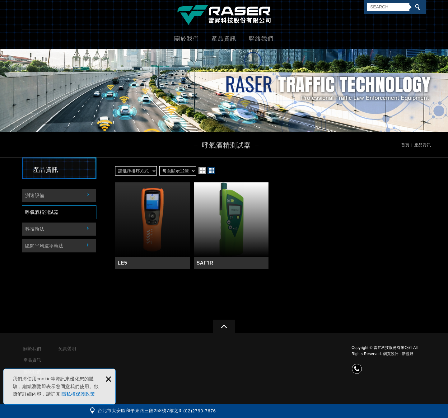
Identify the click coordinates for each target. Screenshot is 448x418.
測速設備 (34, 195)
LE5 (152, 225)
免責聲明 (67, 348)
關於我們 (186, 38)
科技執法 (34, 229)
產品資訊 (224, 38)
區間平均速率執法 (44, 245)
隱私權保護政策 (78, 394)
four (211, 170)
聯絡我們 (261, 38)
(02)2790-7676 (199, 410)
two (202, 170)
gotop (224, 326)
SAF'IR (231, 225)
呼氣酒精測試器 (41, 212)
